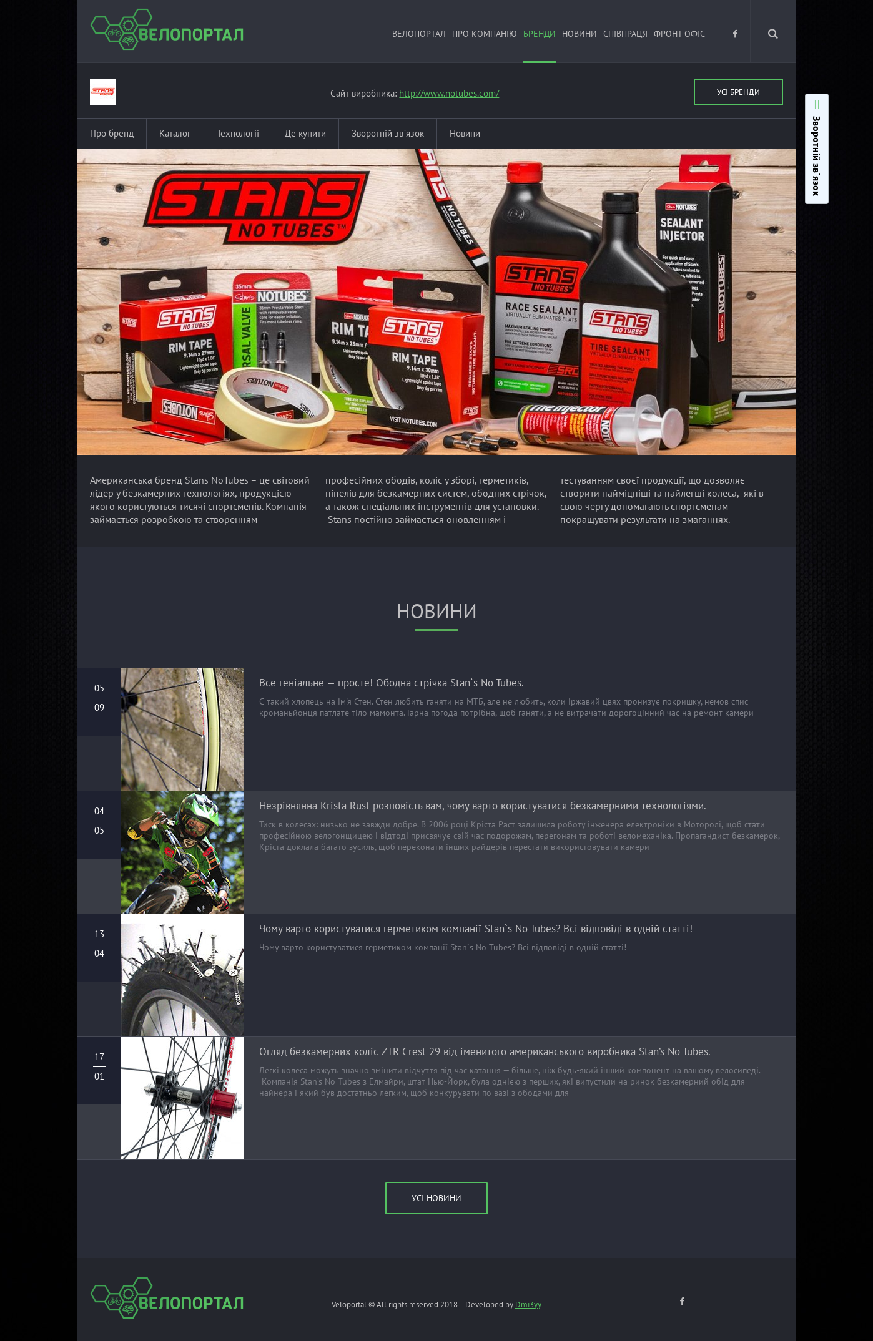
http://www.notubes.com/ (449, 93)
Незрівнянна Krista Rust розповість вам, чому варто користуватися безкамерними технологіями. (482, 805)
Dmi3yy (528, 1304)
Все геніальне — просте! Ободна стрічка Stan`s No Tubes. (391, 683)
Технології (238, 133)
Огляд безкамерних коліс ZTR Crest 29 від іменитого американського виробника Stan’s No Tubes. (485, 1051)
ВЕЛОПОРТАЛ (419, 33)
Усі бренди (738, 92)
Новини (579, 33)
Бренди (539, 33)
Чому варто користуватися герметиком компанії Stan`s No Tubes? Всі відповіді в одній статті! (476, 928)
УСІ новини (436, 1198)
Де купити (305, 133)
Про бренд (112, 133)
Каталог (175, 133)
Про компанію (484, 33)
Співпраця (625, 33)
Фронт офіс (679, 33)
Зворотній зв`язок (388, 133)
